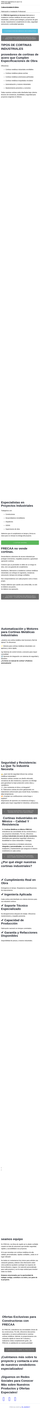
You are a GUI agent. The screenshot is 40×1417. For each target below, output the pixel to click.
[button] (20, 1168)
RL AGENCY (26, 1407)
